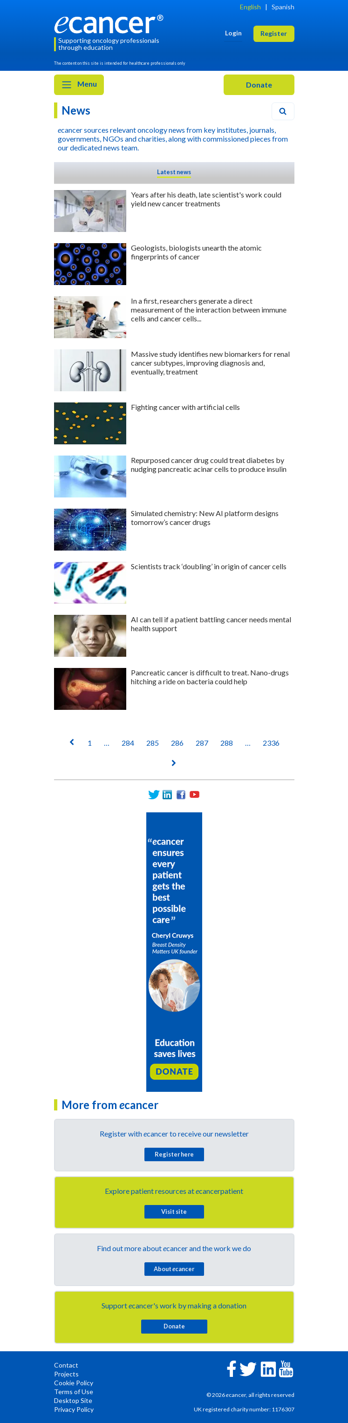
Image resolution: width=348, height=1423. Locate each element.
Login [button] (233, 33)
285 (152, 742)
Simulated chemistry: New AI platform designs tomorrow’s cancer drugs (205, 517)
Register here (174, 1154)
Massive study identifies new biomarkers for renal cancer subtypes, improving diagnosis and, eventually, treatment (210, 362)
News (75, 110)
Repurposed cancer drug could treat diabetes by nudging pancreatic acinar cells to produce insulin (209, 464)
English (250, 7)
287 (202, 742)
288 (226, 742)
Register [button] (273, 33)
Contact (66, 1365)
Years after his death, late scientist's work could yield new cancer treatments (206, 199)
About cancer (174, 1269)
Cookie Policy (73, 1383)
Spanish (283, 7)
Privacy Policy (74, 1409)
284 (128, 742)
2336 (271, 742)
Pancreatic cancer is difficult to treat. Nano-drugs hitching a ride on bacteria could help (210, 677)
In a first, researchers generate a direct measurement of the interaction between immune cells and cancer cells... (209, 309)
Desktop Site (73, 1400)
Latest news (174, 172)
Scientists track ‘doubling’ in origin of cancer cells (209, 566)
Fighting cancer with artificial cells (185, 406)
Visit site (174, 1211)
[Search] (283, 111)
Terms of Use (73, 1392)
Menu (79, 84)
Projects (66, 1374)
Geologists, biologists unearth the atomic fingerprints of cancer (196, 252)
